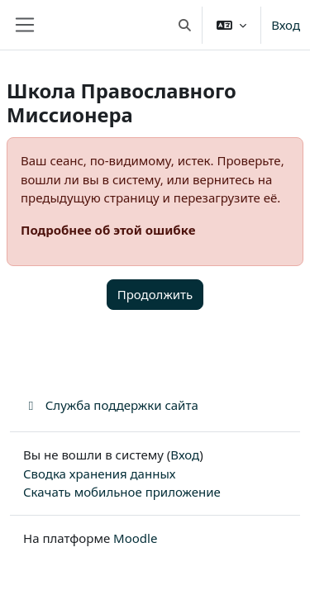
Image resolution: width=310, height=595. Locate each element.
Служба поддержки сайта (110, 405)
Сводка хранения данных (99, 473)
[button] (184, 25)
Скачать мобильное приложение (122, 491)
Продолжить (155, 294)
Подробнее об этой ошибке (108, 229)
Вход (285, 25)
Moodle (135, 538)
